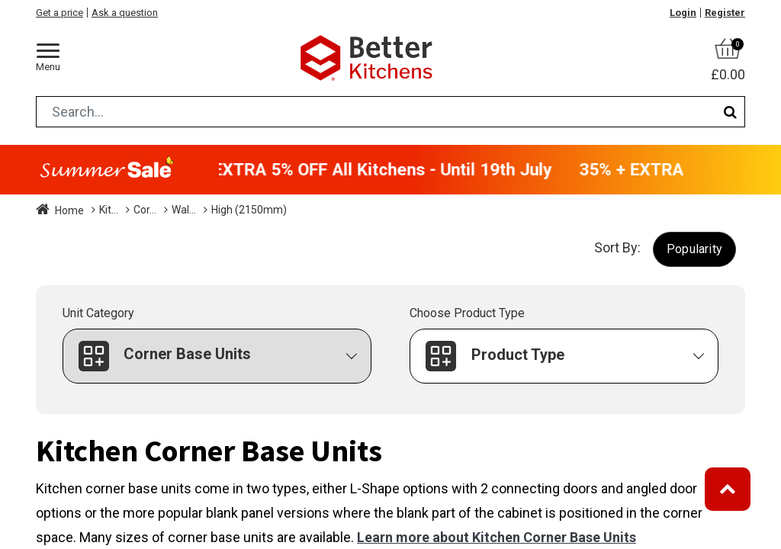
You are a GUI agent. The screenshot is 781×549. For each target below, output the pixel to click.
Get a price (59, 13)
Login (683, 13)
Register (725, 13)
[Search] (730, 112)
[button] (694, 249)
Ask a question (125, 13)
